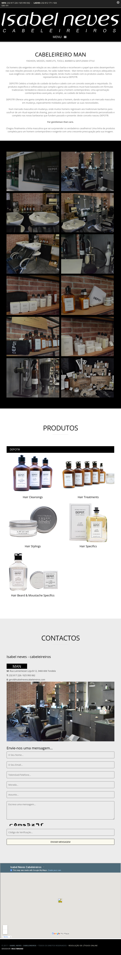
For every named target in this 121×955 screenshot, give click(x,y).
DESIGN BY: (12, 948)
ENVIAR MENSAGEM (60, 841)
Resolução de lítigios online (83, 945)
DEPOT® (15, 449)
